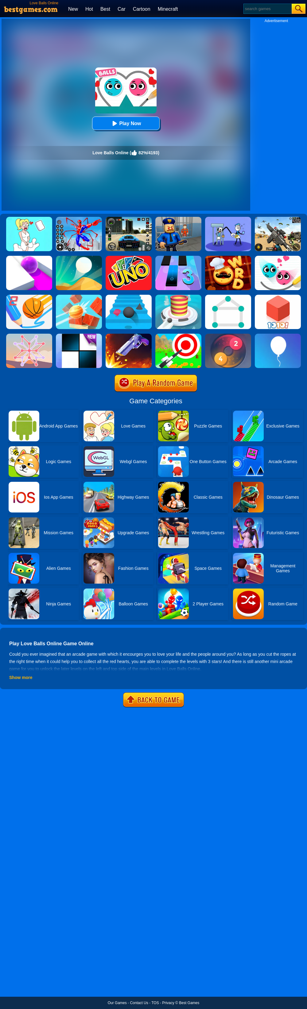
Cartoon (141, 9)
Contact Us (139, 1003)
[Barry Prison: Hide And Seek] (178, 219)
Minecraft (168, 9)
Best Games (189, 1003)
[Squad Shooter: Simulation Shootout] (278, 219)
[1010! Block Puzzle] (278, 297)
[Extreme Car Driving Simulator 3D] (129, 219)
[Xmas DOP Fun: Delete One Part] (29, 219)
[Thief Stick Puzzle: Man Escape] (228, 219)
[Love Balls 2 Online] (278, 258)
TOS (155, 1003)
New (73, 9)
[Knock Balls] (79, 297)
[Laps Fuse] (228, 336)
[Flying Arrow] (178, 336)
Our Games (117, 1003)
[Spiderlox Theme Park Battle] (79, 219)
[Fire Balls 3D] (178, 297)
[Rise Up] (278, 336)
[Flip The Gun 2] (129, 336)
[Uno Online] (129, 258)
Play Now (126, 123)
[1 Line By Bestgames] (228, 297)
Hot (89, 9)
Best (105, 9)
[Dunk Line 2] (29, 297)
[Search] (267, 9)
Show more (20, 677)
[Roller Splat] (29, 258)
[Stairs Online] (129, 297)
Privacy (168, 1003)
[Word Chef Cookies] (228, 258)
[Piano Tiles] (79, 336)
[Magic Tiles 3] (178, 258)
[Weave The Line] (29, 336)
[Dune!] (79, 258)
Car (122, 9)
